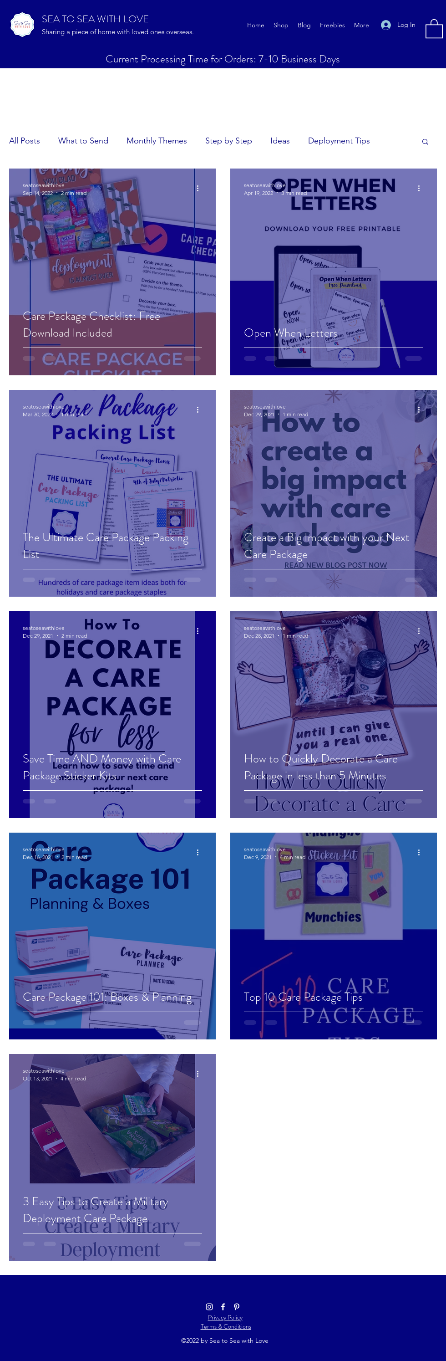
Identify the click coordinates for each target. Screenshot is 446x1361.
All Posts (24, 141)
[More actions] (200, 188)
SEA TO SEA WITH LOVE (95, 19)
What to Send (83, 141)
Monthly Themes (157, 141)
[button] (434, 28)
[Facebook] (223, 1306)
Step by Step (228, 141)
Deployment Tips (339, 141)
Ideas (280, 141)
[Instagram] (209, 1306)
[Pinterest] (236, 1306)
